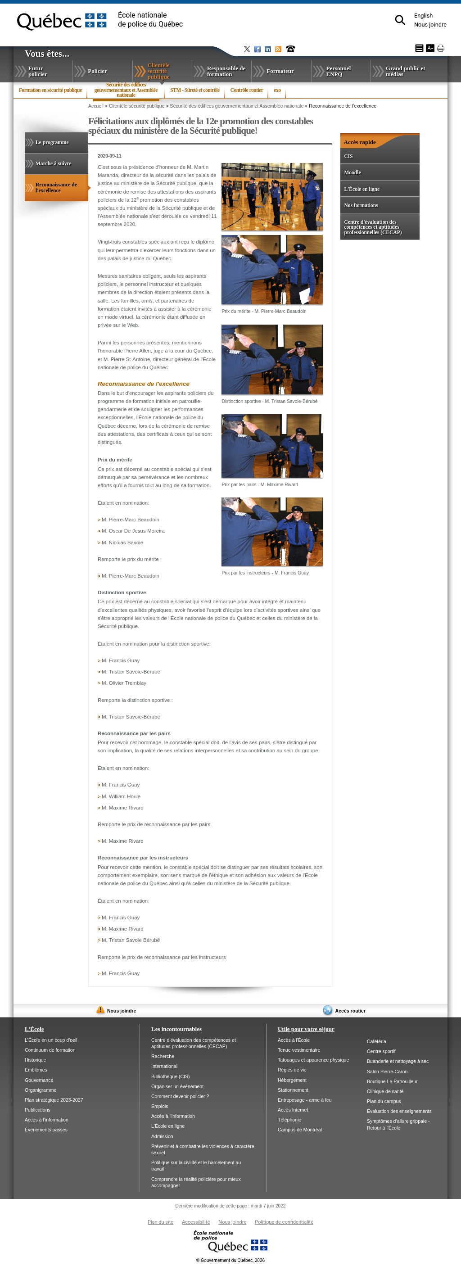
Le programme (52, 142)
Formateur (280, 71)
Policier (97, 71)
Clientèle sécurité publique (169, 71)
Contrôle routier (246, 90)
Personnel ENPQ (338, 71)
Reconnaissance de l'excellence (58, 192)
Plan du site (160, 1222)
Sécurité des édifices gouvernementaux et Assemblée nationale (126, 91)
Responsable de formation (226, 71)
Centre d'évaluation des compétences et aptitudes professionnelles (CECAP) (373, 227)
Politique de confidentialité (284, 1222)
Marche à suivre (54, 163)
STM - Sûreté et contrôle (194, 90)
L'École (34, 1029)
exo (277, 90)
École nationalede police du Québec (150, 19)
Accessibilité (196, 1222)
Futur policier (37, 71)
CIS (348, 156)
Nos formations (361, 205)
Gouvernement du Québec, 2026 (230, 1260)
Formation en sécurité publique (50, 90)
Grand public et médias (405, 71)
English (423, 15)
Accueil (96, 106)
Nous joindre (430, 24)
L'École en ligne (362, 189)
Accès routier (350, 1010)
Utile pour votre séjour (306, 1029)
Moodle (352, 172)
